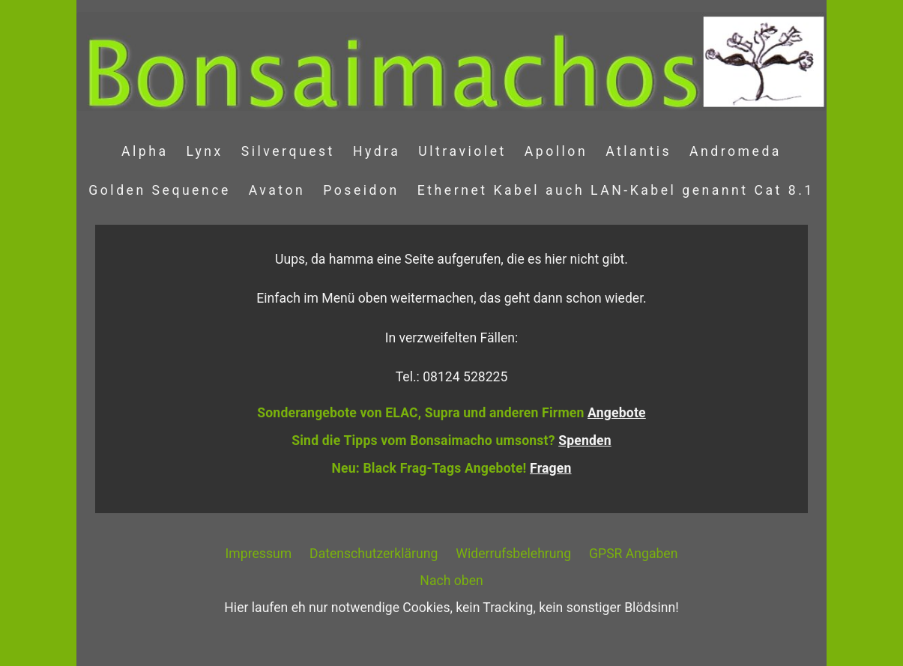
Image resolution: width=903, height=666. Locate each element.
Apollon (556, 151)
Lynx (205, 151)
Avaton (277, 190)
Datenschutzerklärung (373, 553)
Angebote (617, 412)
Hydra (376, 151)
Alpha (145, 151)
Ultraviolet (462, 151)
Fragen (550, 468)
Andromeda (735, 151)
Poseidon (361, 190)
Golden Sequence (159, 190)
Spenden (584, 440)
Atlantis (638, 151)
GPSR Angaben (633, 553)
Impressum (259, 553)
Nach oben (451, 580)
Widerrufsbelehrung (513, 553)
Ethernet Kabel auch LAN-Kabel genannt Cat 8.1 (616, 190)
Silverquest (288, 151)
